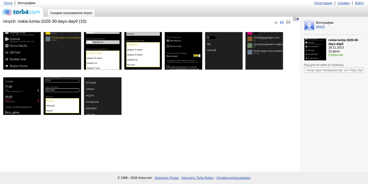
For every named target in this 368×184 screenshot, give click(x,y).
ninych (320, 26)
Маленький (275, 22)
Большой (288, 22)
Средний (281, 22)
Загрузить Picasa (167, 178)
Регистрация (323, 3)
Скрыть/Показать (296, 19)
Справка (344, 3)
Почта (8, 3)
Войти (359, 3)
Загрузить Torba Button (197, 178)
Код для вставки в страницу (323, 65)
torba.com (21, 12)
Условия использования (233, 178)
